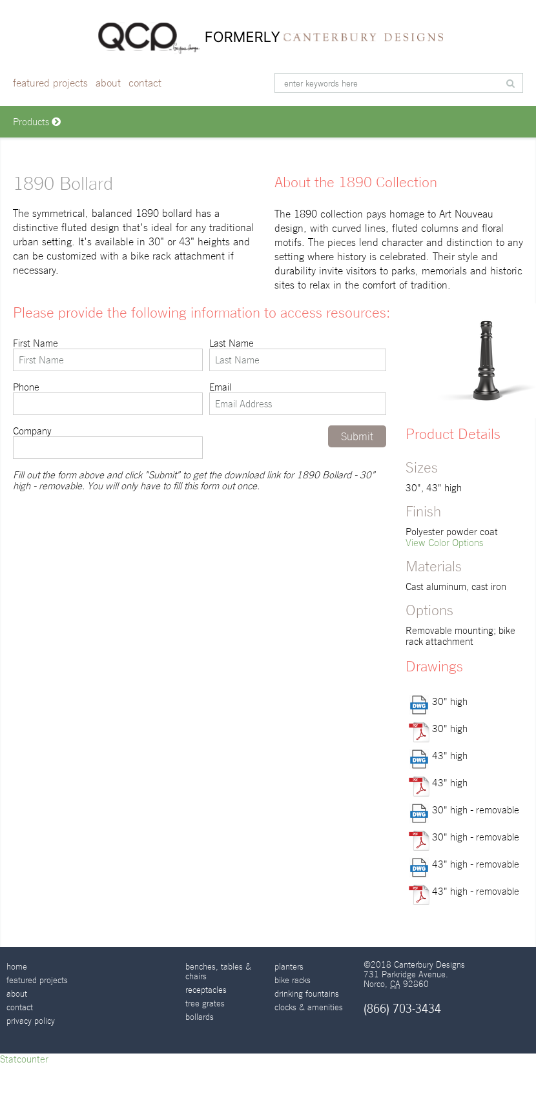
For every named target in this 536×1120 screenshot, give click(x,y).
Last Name (297, 354)
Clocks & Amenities (308, 1007)
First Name (108, 354)
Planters (289, 967)
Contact (145, 83)
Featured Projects (50, 83)
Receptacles (206, 990)
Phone (108, 398)
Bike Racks (292, 980)
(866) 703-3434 (402, 1008)
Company (108, 442)
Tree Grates (205, 1003)
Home (16, 967)
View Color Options (444, 542)
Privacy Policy (30, 1021)
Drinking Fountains (306, 994)
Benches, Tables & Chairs (218, 971)
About (108, 83)
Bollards (199, 1017)
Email (297, 398)
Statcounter (24, 1059)
